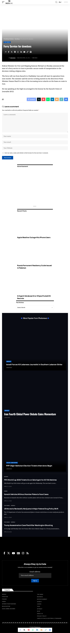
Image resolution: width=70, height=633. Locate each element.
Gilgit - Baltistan (12, 462)
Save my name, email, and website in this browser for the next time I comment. (26, 153)
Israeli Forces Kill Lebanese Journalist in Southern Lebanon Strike (34, 364)
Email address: (35, 574)
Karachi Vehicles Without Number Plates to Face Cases (26, 494)
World (9, 361)
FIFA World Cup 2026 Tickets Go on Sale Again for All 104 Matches (30, 480)
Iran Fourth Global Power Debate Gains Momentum (30, 414)
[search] (56, 2)
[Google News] (18, 553)
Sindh (5, 491)
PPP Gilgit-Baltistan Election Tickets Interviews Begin (29, 465)
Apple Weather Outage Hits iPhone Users (33, 237)
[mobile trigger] (4, 2)
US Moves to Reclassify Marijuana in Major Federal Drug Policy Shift (31, 509)
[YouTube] (13, 553)
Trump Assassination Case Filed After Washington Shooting (28, 525)
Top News (7, 42)
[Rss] (27, 553)
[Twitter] (8, 553)
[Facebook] (4, 553)
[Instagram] (23, 553)
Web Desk (12, 58)
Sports (6, 476)
